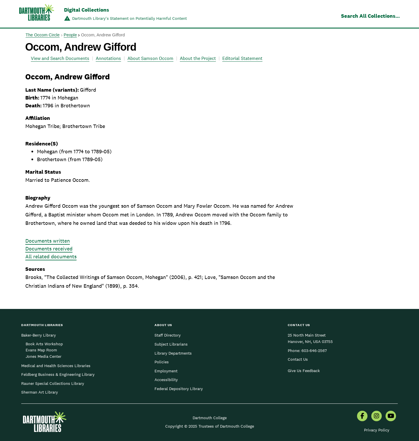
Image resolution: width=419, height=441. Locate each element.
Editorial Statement (242, 58)
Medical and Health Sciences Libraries (55, 365)
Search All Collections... (370, 16)
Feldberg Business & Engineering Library (58, 374)
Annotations (108, 58)
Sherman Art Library (39, 392)
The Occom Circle (43, 35)
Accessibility (166, 379)
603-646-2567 (314, 350)
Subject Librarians (171, 344)
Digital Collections (86, 9)
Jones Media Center (43, 356)
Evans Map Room (41, 350)
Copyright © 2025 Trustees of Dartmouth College (209, 426)
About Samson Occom (150, 58)
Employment (166, 371)
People (70, 35)
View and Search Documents (60, 58)
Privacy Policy (376, 430)
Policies (162, 361)
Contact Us (298, 359)
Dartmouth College (210, 417)
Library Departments (173, 353)
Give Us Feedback (304, 370)
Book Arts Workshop (44, 343)
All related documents (51, 256)
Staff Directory (168, 335)
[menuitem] (362, 416)
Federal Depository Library (179, 388)
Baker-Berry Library (38, 335)
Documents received (48, 248)
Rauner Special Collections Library (52, 383)
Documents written (47, 240)
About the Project (198, 58)
